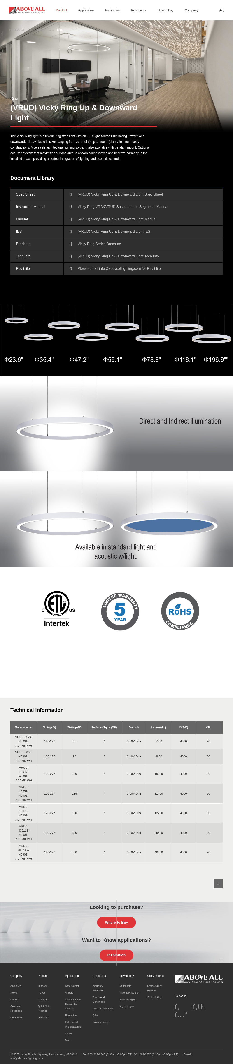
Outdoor (42, 986)
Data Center (72, 986)
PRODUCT (17, 29)
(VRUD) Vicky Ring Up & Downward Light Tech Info (118, 256)
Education (71, 1015)
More (68, 1040)
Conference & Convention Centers (73, 1004)
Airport (69, 992)
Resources (138, 10)
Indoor (40, 29)
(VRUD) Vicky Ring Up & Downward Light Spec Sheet (120, 194)
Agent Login (127, 1006)
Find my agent (128, 999)
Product (61, 10)
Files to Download (103, 1008)
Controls (42, 999)
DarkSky (42, 1017)
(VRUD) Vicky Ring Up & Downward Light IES (114, 231)
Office (68, 1033)
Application (86, 10)
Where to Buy (116, 922)
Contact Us (16, 1017)
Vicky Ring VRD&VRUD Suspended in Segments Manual (123, 207)
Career (14, 999)
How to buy (165, 10)
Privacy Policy (101, 1022)
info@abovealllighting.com (26, 1058)
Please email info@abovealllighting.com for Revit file (119, 269)
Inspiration (112, 10)
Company (191, 10)
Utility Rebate (155, 976)
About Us (15, 986)
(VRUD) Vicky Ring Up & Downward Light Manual (117, 219)
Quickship (125, 986)
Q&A (95, 1015)
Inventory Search (129, 992)
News (13, 992)
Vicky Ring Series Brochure (99, 244)
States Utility (154, 997)
